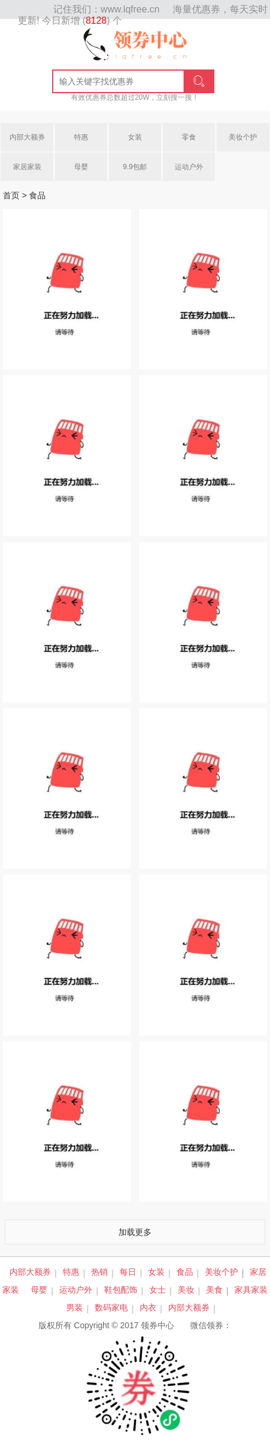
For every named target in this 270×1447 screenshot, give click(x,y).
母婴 (81, 167)
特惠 (81, 137)
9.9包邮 (135, 167)
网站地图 (35, 9)
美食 (214, 1289)
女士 (157, 1289)
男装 (74, 1307)
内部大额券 (27, 137)
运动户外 (189, 167)
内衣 (148, 1307)
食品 (184, 1272)
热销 (99, 1272)
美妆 (186, 1289)
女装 (135, 137)
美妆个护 (243, 137)
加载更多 (135, 1232)
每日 (128, 1272)
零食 (189, 137)
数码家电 (111, 1307)
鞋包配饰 (120, 1289)
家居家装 (27, 167)
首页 (11, 195)
